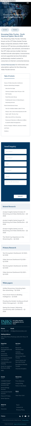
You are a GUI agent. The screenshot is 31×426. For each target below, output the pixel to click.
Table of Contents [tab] (9, 76)
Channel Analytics (21, 368)
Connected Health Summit (6, 392)
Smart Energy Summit (5, 388)
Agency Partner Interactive (20, 424)
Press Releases (20, 381)
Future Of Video (5, 396)
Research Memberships (20, 348)
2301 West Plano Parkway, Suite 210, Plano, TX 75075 (14, 337)
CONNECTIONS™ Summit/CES (6, 384)
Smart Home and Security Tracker (21, 361)
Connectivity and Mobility (6, 363)
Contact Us (19, 407)
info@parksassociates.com (19, 331)
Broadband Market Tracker (21, 365)
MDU (2, 370)
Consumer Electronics (4, 354)
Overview (4, 409)
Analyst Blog (19, 383)
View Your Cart (20, 395)
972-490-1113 (5, 331)
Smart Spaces (5, 398)
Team (18, 405)
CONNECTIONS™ (6, 381)
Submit (20, 196)
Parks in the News (21, 385)
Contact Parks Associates (8, 64)
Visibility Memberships (20, 353)
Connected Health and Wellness (6, 358)
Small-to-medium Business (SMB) (6, 367)
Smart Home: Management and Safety (6, 349)
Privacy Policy (20, 410)
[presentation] (17, 189)
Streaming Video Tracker (21, 357)
